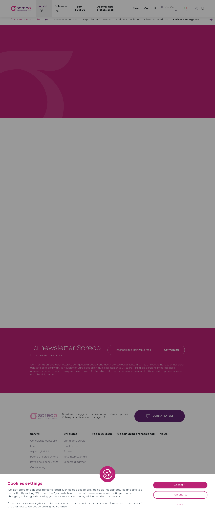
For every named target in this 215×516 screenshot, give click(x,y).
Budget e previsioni (127, 20)
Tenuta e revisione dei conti (61, 20)
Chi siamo (70, 434)
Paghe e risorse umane (44, 457)
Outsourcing (37, 467)
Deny (180, 505)
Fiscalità (35, 446)
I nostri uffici (70, 446)
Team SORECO (80, 8)
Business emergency (186, 20)
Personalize (180, 495)
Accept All (180, 485)
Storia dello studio (74, 441)
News (136, 8)
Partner (67, 451)
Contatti (150, 8)
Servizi (35, 434)
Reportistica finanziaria (97, 20)
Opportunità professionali (105, 8)
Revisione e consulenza (44, 462)
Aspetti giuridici (39, 451)
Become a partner (74, 462)
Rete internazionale (75, 457)
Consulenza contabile (25, 19)
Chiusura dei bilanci (156, 20)
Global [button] (167, 7)
